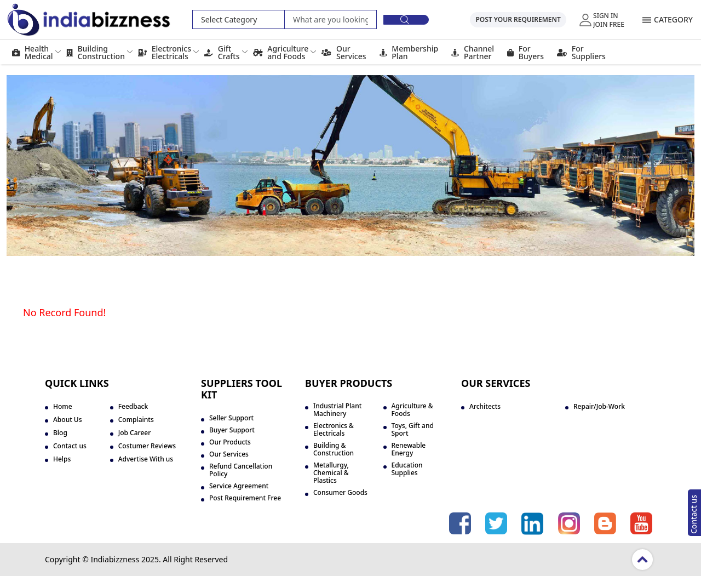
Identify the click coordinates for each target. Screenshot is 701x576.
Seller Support (231, 418)
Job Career (134, 433)
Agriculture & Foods (412, 410)
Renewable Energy (409, 449)
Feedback (133, 406)
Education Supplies (407, 469)
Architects (485, 406)
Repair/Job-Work (599, 406)
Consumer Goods (340, 493)
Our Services (229, 454)
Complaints (136, 420)
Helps (62, 459)
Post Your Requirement (517, 19)
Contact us (693, 514)
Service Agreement (238, 486)
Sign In (605, 15)
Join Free (608, 24)
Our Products (230, 442)
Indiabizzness (114, 559)
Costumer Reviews (147, 446)
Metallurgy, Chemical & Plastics (331, 472)
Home (62, 406)
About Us (67, 420)
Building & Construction (333, 449)
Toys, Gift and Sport (413, 429)
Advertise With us (145, 459)
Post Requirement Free (245, 498)
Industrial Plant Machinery (337, 410)
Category (673, 19)
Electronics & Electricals (333, 429)
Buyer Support (232, 430)
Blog (60, 433)
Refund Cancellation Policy (240, 470)
